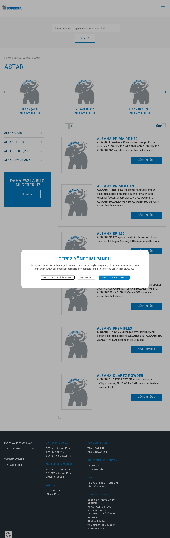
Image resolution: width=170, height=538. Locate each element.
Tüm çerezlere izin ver (114, 277)
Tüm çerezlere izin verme (57, 277)
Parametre (86, 277)
